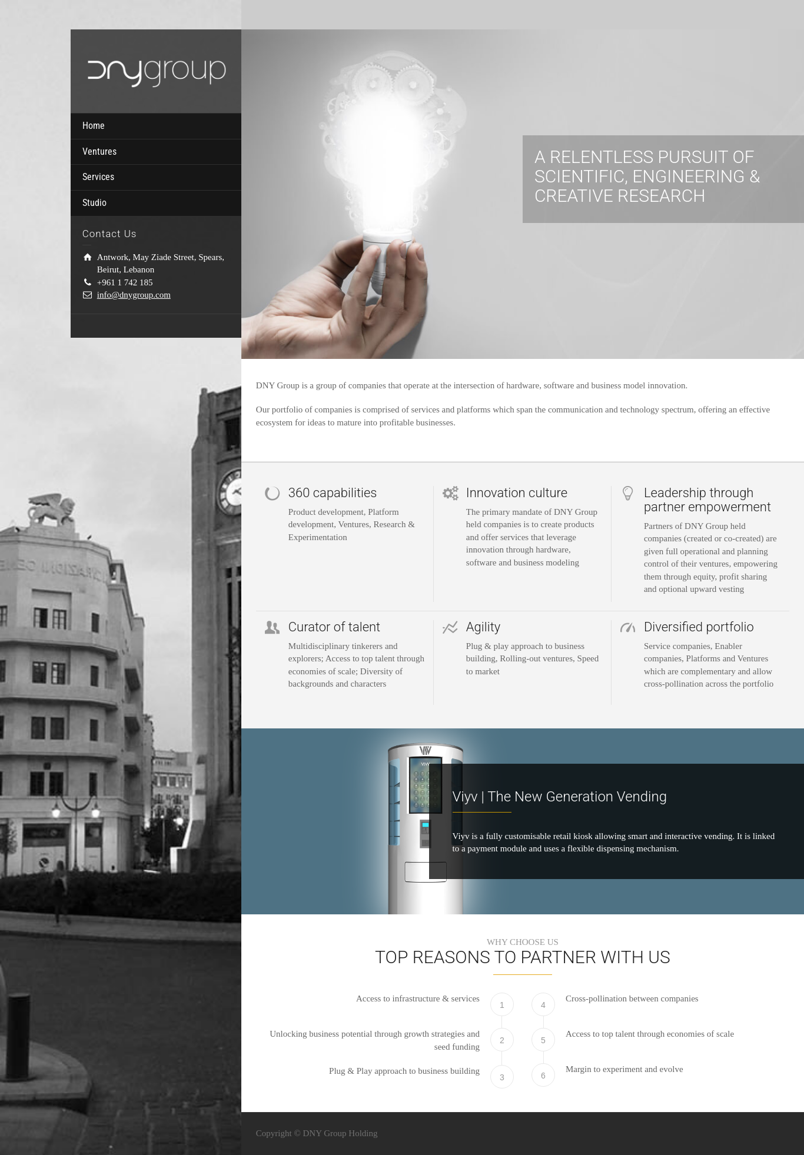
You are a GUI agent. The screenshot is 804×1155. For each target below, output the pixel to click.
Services (98, 176)
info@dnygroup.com (134, 294)
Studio (94, 202)
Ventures (99, 151)
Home (93, 125)
